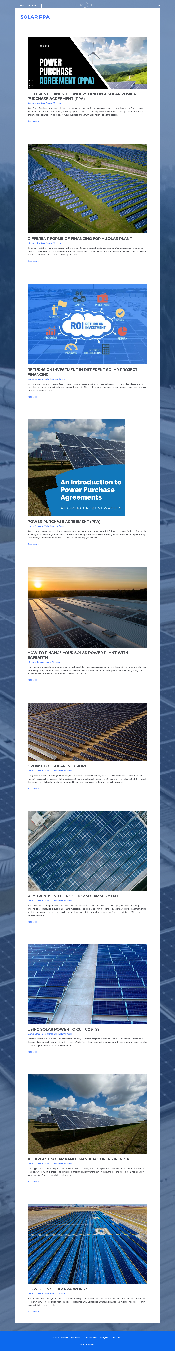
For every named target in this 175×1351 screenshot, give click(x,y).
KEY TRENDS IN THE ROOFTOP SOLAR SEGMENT (73, 896)
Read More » (33, 121)
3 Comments (33, 243)
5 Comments (33, 103)
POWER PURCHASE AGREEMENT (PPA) (64, 521)
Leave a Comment (36, 379)
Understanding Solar (54, 770)
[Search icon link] (159, 5)
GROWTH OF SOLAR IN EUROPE (57, 766)
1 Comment (33, 662)
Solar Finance (47, 103)
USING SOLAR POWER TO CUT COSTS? (64, 1029)
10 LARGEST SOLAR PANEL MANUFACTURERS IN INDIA (78, 1159)
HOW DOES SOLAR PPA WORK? (57, 1289)
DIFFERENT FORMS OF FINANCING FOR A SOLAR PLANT (80, 238)
